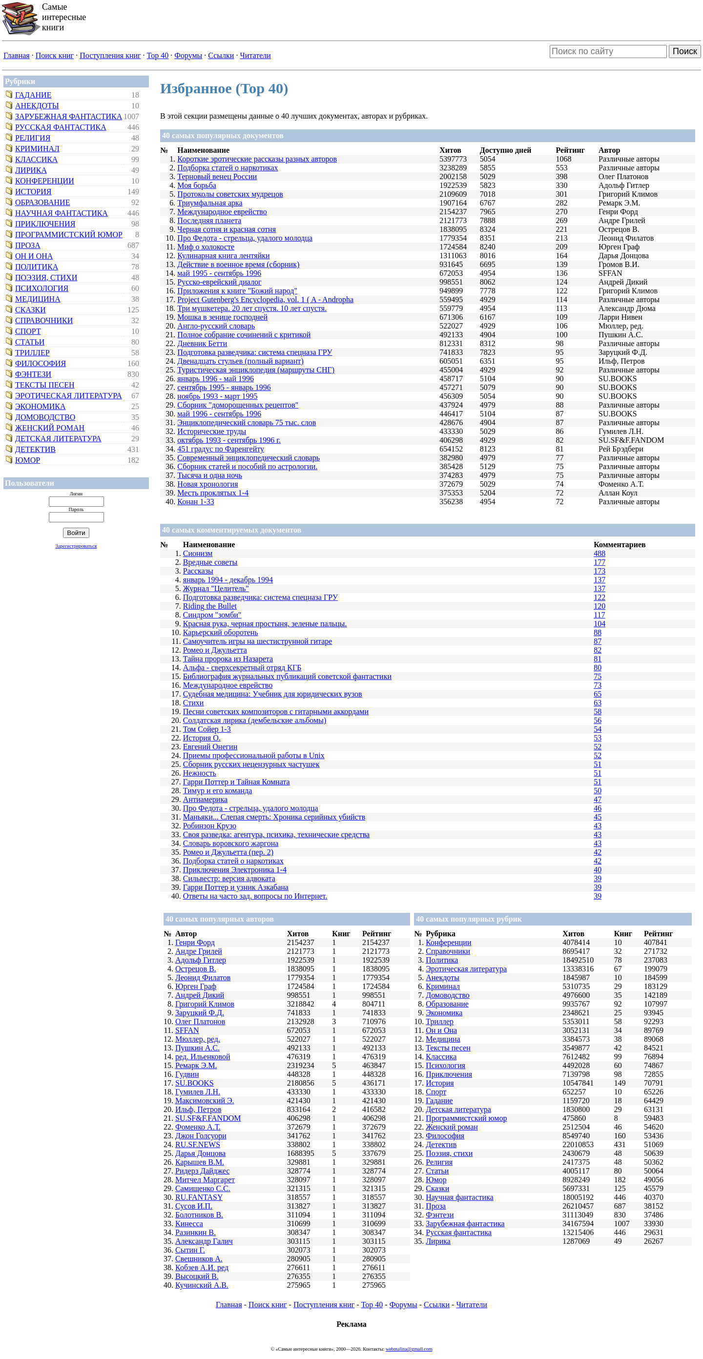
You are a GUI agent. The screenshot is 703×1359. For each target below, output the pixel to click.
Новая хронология (207, 484)
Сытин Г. (190, 1250)
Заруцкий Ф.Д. (199, 1013)
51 (597, 764)
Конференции (44, 181)
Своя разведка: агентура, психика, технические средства (276, 834)
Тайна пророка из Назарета (228, 659)
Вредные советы (210, 562)
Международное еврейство (222, 211)
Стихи (193, 703)
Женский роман (49, 428)
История (33, 191)
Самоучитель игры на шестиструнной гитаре (257, 641)
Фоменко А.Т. (198, 1127)
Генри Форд (195, 942)
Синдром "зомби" (212, 615)
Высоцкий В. (197, 1276)
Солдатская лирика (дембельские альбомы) (254, 720)
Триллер (32, 353)
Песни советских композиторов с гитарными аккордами (276, 711)
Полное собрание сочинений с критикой (243, 334)
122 (599, 597)
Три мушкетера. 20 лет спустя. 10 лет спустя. (252, 308)
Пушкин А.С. (197, 1048)
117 (599, 615)
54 (597, 729)
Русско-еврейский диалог (219, 282)
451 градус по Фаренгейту (220, 449)
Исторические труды (211, 431)
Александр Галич (204, 1241)
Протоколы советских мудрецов (230, 194)
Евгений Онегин (210, 746)
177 (599, 562)
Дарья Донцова (200, 1153)
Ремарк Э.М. (196, 1065)
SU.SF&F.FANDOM (208, 1118)
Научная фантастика (61, 213)
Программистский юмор (69, 234)
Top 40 (158, 55)
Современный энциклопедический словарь (248, 457)
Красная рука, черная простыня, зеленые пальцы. (265, 623)
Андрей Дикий (199, 995)
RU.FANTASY (199, 1197)
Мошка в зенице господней (222, 317)
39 (597, 878)
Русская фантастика (60, 127)
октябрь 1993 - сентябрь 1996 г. (229, 440)
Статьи (29, 342)
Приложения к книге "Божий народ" (237, 291)
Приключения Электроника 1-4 (235, 869)
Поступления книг (110, 55)
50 (597, 790)
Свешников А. (199, 1259)
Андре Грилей (198, 951)
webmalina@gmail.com (409, 1349)
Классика (36, 159)
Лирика (31, 170)
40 (597, 869)
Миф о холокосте (205, 247)
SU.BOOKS (194, 1083)
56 (597, 720)
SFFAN (187, 1030)
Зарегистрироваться (76, 546)
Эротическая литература (68, 395)
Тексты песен (45, 385)
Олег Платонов (200, 1021)
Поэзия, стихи (46, 277)
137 (599, 580)
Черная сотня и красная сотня (226, 229)
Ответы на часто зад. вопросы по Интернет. (255, 896)
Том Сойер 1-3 (207, 729)
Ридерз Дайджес (202, 1171)
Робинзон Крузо (209, 826)
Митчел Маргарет (205, 1179)
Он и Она (34, 256)
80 (597, 667)
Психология (41, 288)
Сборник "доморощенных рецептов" (237, 405)
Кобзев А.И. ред (201, 1267)
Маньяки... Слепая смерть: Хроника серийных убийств (274, 817)
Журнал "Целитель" (216, 588)
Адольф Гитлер (200, 960)
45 (597, 817)
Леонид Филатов (202, 977)
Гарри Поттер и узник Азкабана (236, 887)
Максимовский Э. (204, 1100)
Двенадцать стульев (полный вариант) (240, 361)
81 (597, 659)
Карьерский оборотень (220, 632)
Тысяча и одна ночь (209, 475)
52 (597, 746)
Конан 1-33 (195, 501)
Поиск (685, 51)
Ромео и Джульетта (215, 650)
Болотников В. (199, 1215)
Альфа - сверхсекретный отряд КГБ (242, 667)
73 (597, 685)
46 (597, 808)
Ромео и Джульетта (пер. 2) (228, 852)
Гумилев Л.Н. (197, 1092)
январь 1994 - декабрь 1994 (228, 580)
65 (597, 694)
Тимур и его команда (217, 790)
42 (597, 852)
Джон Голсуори (201, 1136)
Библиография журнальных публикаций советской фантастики (287, 676)
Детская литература (58, 438)
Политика (36, 267)
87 (597, 641)
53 (597, 738)
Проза (28, 245)
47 (597, 799)
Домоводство (45, 417)
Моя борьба (196, 185)
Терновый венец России (217, 176)
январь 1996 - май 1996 (215, 378)
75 (597, 676)
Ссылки (221, 55)
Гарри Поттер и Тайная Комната (236, 782)
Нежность (199, 773)
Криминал (37, 148)
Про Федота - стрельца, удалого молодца (244, 238)
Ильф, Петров (198, 1109)
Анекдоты (37, 106)
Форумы (188, 55)
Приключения (45, 224)
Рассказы (198, 571)
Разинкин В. (195, 1232)
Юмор (27, 460)
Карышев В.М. (199, 1162)
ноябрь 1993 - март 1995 (217, 396)
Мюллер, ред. (197, 1039)
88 (597, 632)
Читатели (255, 55)
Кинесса (189, 1223)
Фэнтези (33, 374)
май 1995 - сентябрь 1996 (219, 273)
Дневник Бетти (202, 343)
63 (597, 703)
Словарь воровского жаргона (231, 843)
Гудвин (187, 1074)
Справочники (44, 320)
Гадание (33, 95)
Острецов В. (195, 969)
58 (597, 711)
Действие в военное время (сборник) (238, 264)
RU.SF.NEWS (197, 1144)
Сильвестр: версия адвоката (229, 878)
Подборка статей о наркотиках (227, 168)
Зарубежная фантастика (68, 116)
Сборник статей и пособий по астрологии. (247, 466)
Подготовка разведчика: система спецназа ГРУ (254, 352)
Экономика (40, 406)
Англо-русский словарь (216, 326)
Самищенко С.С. (202, 1188)
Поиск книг (55, 55)
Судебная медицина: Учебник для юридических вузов (272, 694)
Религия (32, 138)
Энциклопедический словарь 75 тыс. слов (246, 422)
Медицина (38, 299)
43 (597, 826)
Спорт (28, 331)
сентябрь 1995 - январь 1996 (224, 387)
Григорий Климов (204, 1004)
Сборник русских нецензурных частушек (251, 764)
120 (599, 606)
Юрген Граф (195, 986)
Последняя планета (209, 220)
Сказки (30, 310)
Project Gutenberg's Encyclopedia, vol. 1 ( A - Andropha (265, 299)
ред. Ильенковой (202, 1056)
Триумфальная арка (209, 203)
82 (597, 650)
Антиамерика (205, 799)
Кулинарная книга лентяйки (223, 255)
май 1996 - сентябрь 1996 (219, 414)
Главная (16, 55)
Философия (40, 363)
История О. (202, 738)
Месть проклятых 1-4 (212, 493)
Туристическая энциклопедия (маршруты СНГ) (255, 370)
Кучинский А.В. (201, 1285)
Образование (42, 202)
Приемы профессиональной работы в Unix (254, 755)
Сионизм (198, 553)
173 (599, 571)
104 (599, 623)
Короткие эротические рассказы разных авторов (257, 159)
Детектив (35, 449)
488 (599, 553)
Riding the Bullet (210, 606)
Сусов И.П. (193, 1206)
